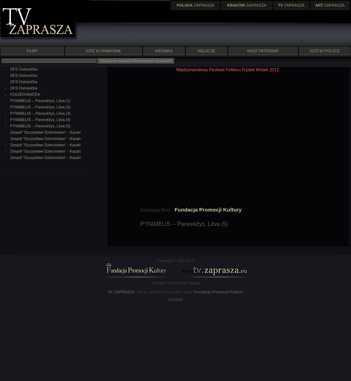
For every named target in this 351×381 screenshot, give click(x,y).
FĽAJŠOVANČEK (25, 94)
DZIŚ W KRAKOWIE (103, 51)
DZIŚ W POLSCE (325, 51)
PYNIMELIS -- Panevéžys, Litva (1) (40, 101)
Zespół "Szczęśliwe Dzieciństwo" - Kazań (45, 132)
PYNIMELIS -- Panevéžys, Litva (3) (40, 113)
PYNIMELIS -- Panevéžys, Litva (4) (40, 120)
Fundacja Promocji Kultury (207, 210)
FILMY (32, 51)
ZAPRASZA (195, 5)
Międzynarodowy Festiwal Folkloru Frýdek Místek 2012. (228, 69)
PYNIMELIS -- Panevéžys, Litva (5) (40, 126)
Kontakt (175, 299)
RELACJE (207, 51)
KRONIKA (164, 51)
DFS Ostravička (23, 69)
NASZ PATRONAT (263, 51)
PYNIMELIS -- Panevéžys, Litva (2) (40, 107)
